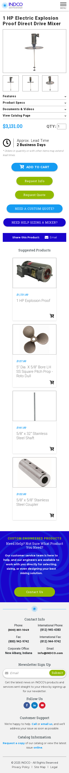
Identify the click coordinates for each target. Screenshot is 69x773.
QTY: (51, 126)
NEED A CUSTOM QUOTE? (34, 209)
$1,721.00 (22, 294)
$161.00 (21, 427)
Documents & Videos (18, 109)
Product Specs (14, 102)
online (37, 747)
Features (9, 96)
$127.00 (21, 361)
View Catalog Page (17, 115)
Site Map (40, 767)
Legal (53, 767)
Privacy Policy (21, 767)
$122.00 (21, 494)
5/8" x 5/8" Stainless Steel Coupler (32, 502)
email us (46, 724)
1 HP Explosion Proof (33, 300)
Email (51, 237)
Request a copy (14, 743)
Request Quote (34, 195)
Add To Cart (34, 167)
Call (34, 724)
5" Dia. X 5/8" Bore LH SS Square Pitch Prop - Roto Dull (34, 371)
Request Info (34, 181)
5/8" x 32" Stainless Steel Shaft (31, 435)
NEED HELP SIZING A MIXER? (35, 222)
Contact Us (34, 592)
